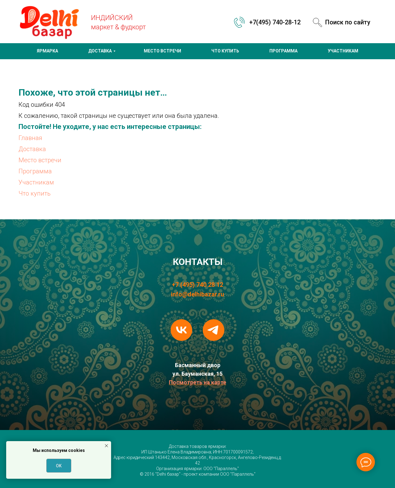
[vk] (181, 330)
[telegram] (213, 330)
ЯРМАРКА (47, 50)
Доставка (32, 149)
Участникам (36, 182)
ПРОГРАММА (283, 50)
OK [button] (59, 465)
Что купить (35, 193)
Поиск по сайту (347, 22)
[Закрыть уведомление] (106, 446)
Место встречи (40, 160)
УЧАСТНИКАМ (343, 50)
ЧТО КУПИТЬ (225, 50)
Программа (35, 171)
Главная (30, 138)
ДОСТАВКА (100, 50)
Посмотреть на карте (197, 382)
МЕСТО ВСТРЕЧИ (162, 50)
